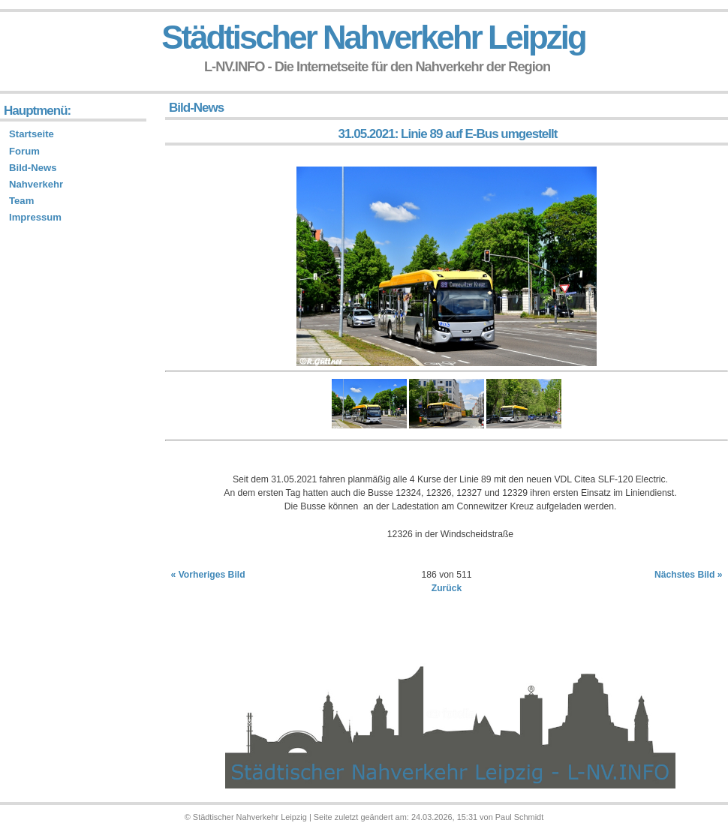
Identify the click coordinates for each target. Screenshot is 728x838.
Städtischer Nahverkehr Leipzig (373, 37)
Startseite (31, 134)
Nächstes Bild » (688, 574)
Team (21, 200)
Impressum (35, 217)
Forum (24, 151)
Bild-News (32, 167)
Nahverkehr (36, 184)
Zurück (447, 588)
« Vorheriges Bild (208, 574)
